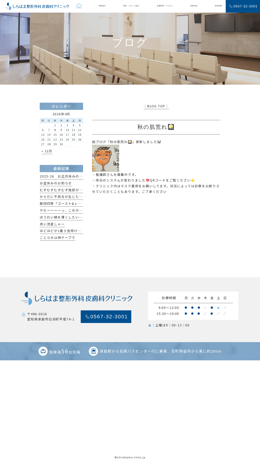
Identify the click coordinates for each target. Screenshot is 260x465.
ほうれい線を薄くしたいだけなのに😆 (70, 217)
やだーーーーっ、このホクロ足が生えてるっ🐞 (77, 210)
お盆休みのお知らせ (56, 183)
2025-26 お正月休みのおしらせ (66, 176)
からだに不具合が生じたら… (63, 196)
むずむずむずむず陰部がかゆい (65, 189)
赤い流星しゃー (52, 224)
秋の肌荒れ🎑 (121, 141)
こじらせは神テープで (57, 237)
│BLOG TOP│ (156, 106)
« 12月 (47, 151)
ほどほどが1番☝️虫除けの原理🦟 (66, 230)
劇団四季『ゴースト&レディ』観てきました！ (76, 203)
